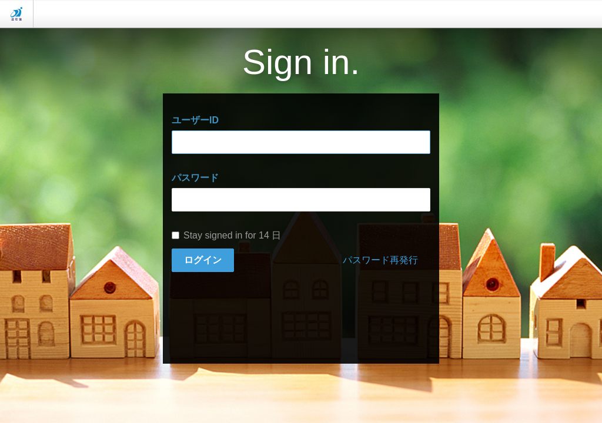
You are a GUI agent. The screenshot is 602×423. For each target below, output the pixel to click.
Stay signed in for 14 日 (226, 235)
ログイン (203, 260)
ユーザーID (195, 120)
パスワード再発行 (380, 260)
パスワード (195, 178)
